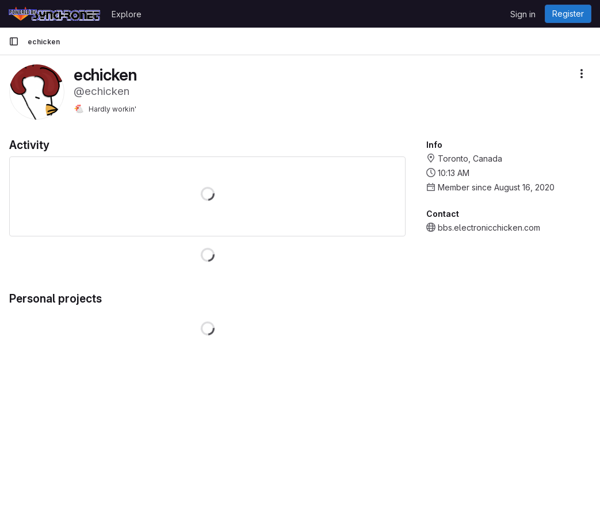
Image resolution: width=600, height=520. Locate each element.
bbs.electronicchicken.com (489, 227)
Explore (127, 14)
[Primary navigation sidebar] (14, 41)
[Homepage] (54, 14)
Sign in (523, 14)
